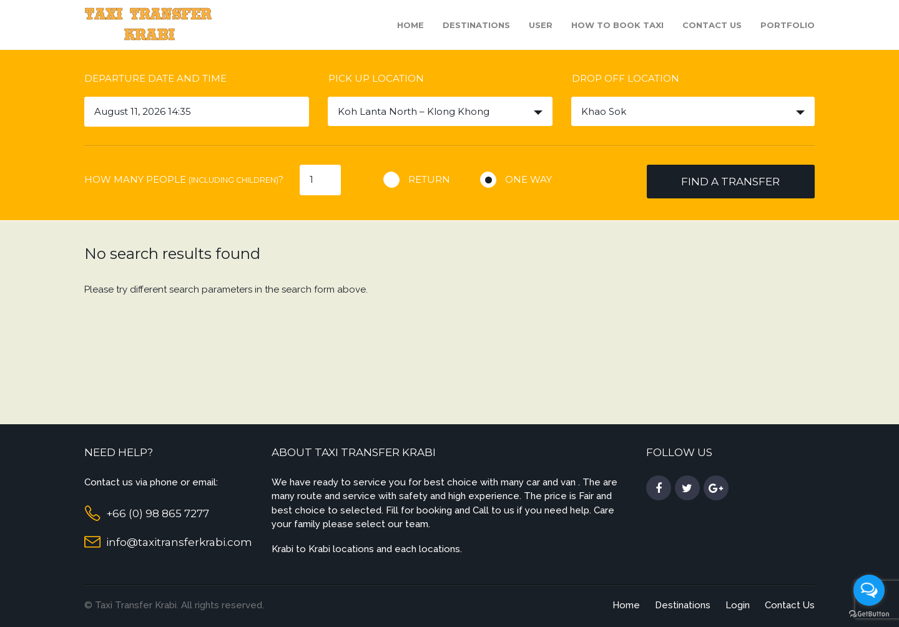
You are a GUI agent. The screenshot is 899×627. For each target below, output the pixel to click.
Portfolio (787, 25)
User (541, 25)
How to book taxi (617, 25)
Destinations (476, 25)
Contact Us (712, 25)
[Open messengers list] (869, 590)
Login (737, 605)
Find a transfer (730, 181)
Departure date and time (155, 78)
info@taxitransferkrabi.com (179, 542)
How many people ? (183, 179)
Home (410, 25)
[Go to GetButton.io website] (869, 614)
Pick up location (376, 78)
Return (429, 179)
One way (528, 179)
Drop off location (625, 78)
